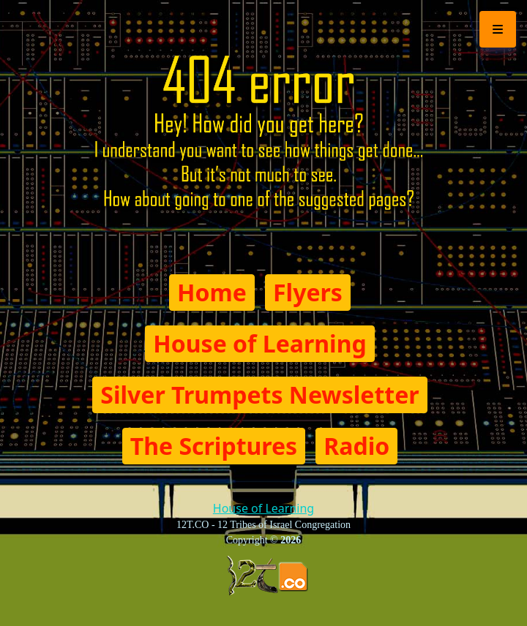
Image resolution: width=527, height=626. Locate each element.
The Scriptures (213, 445)
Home (212, 292)
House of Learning (259, 343)
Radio (356, 445)
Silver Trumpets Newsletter (259, 394)
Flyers (308, 292)
